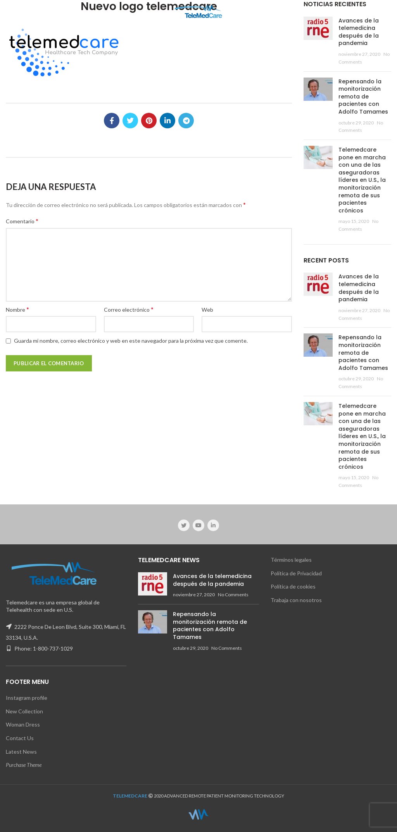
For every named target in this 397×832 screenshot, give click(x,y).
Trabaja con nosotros (296, 600)
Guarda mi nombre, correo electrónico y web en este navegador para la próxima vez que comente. (131, 340)
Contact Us (20, 738)
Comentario (22, 220)
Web (207, 309)
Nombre (17, 309)
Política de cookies (293, 586)
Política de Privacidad (296, 573)
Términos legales (291, 559)
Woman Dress (23, 724)
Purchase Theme (23, 764)
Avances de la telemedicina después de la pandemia (358, 32)
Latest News (21, 751)
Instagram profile (26, 697)
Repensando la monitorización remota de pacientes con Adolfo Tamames (363, 97)
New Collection (24, 711)
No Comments (233, 594)
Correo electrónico (129, 309)
